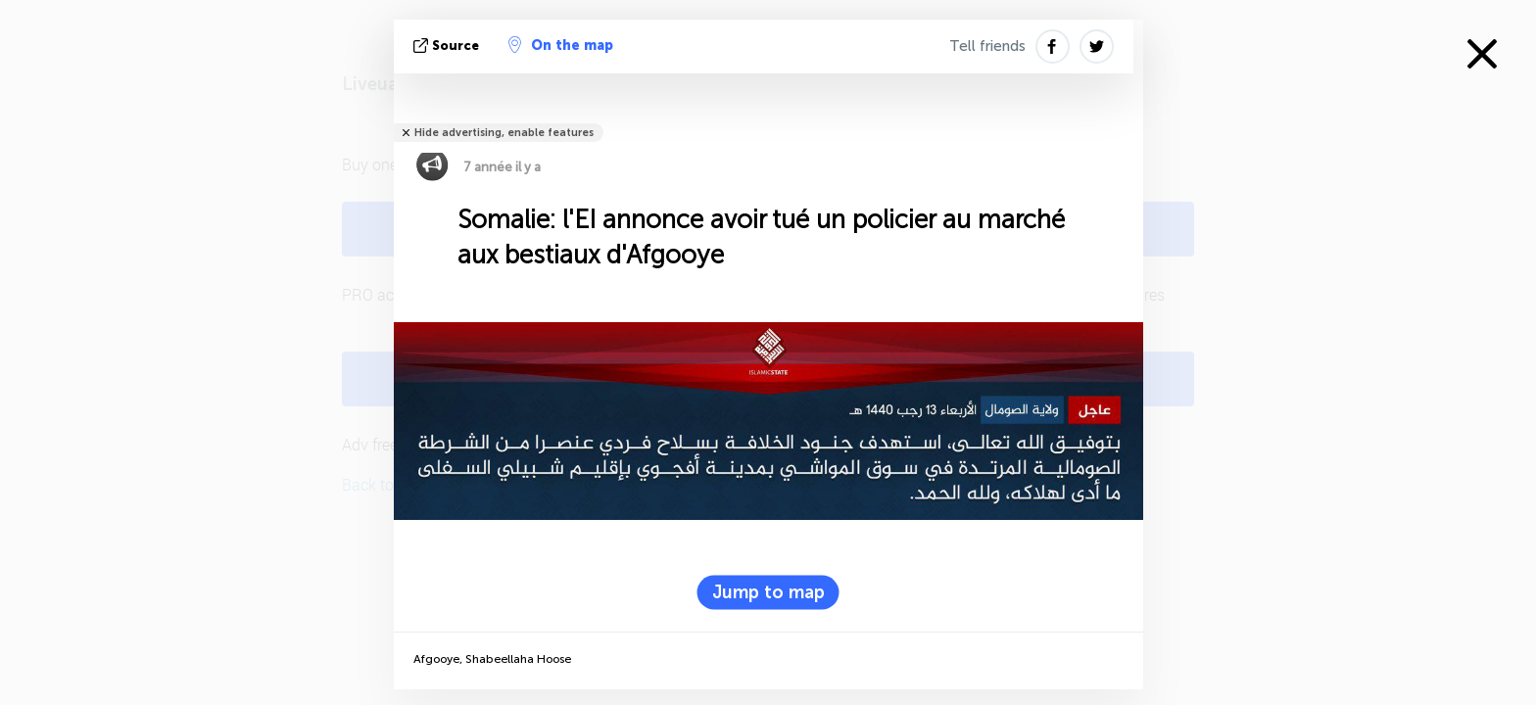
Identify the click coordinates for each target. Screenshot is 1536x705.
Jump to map (768, 592)
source (448, 45)
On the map (560, 45)
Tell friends (987, 46)
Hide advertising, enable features (504, 132)
